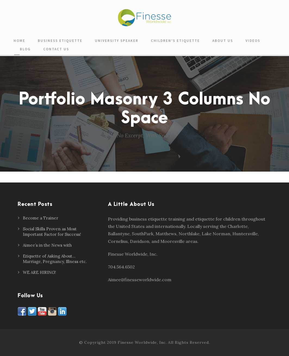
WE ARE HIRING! (39, 272)
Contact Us (56, 49)
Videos (253, 40)
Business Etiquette (60, 40)
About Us (222, 40)
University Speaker (116, 40)
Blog (25, 49)
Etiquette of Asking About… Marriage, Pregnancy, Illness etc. (55, 258)
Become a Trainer (40, 218)
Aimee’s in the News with (47, 245)
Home (19, 40)
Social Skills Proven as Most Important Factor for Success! (52, 231)
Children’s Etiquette (175, 40)
